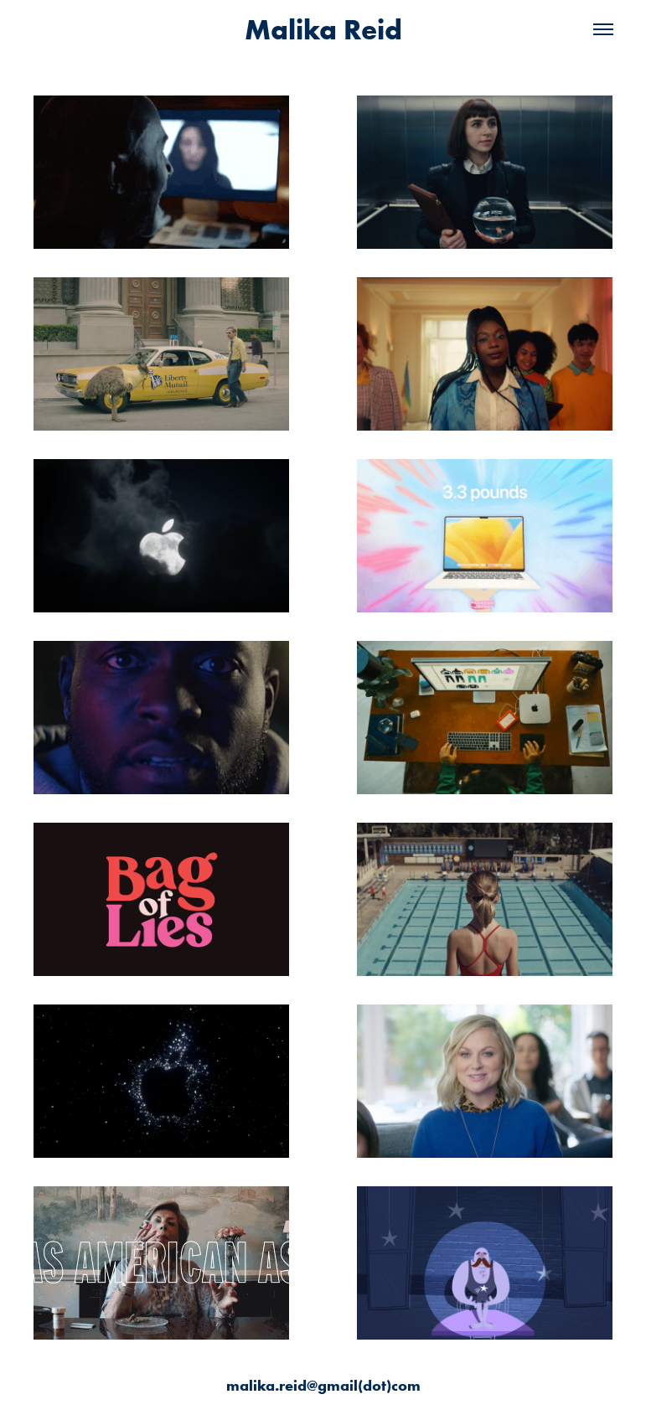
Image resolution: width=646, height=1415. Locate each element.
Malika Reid (323, 29)
